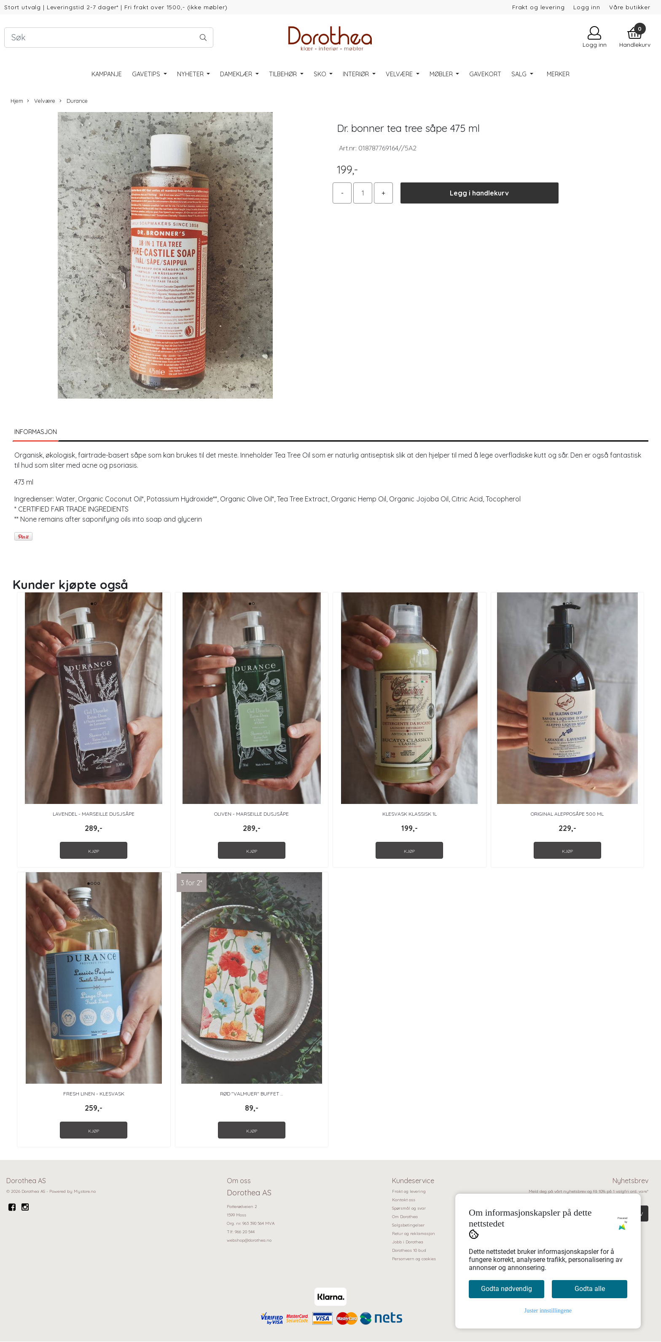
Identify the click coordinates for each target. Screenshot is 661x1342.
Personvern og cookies (414, 1259)
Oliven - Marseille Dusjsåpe (251, 814)
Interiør (357, 74)
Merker (558, 74)
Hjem (17, 100)
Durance (73, 100)
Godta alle (590, 1289)
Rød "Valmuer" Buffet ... (251, 1093)
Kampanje (106, 74)
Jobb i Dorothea (407, 1242)
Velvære (400, 74)
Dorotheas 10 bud (409, 1250)
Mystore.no (85, 1191)
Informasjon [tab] (35, 432)
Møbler (442, 74)
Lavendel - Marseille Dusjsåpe (93, 814)
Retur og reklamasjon (413, 1233)
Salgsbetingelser (408, 1225)
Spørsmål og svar (409, 1208)
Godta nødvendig (506, 1289)
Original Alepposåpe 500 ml (567, 814)
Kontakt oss (403, 1200)
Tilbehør (283, 74)
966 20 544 (245, 1232)
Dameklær (237, 74)
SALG (519, 74)
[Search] (108, 37)
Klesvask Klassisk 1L (409, 814)
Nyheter (191, 74)
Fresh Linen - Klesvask (93, 1093)
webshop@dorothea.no (249, 1240)
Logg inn (586, 7)
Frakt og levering (538, 7)
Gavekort (485, 74)
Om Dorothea (405, 1216)
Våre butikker (629, 7)
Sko (321, 74)
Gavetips (147, 74)
